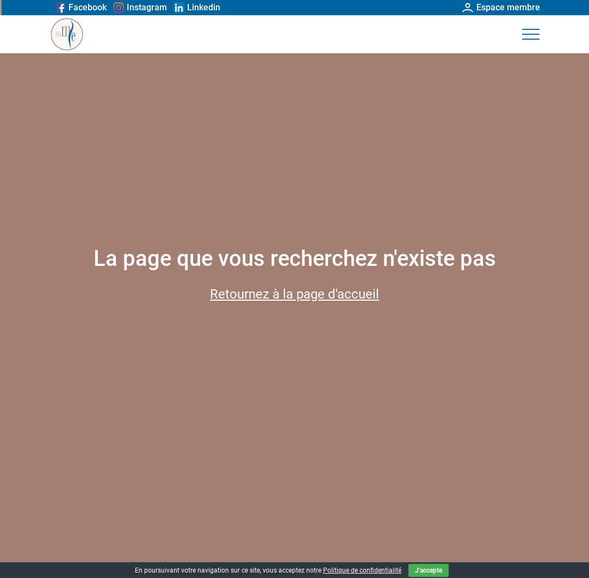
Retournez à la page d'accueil (294, 294)
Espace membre (501, 7)
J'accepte (428, 570)
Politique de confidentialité (362, 570)
